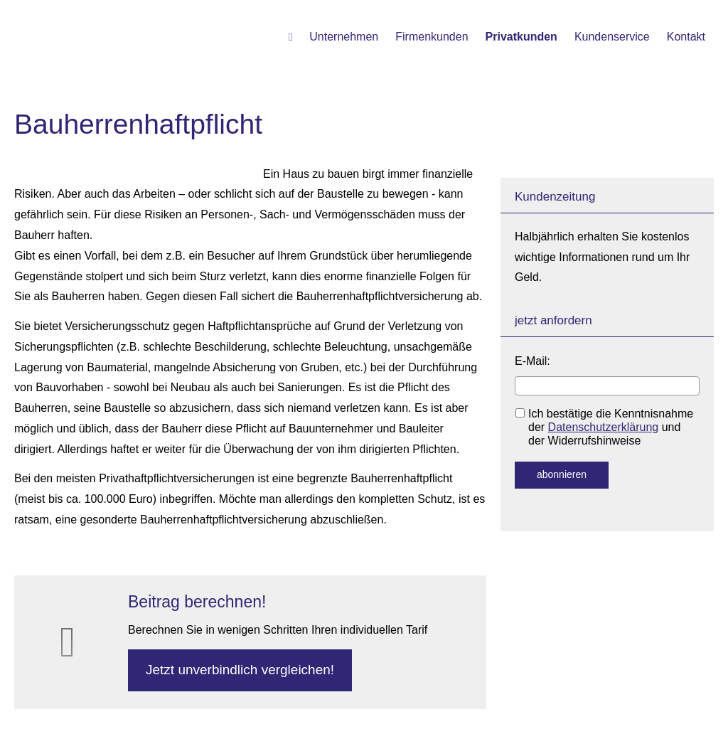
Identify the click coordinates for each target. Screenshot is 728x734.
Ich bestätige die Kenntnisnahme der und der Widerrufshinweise (604, 427)
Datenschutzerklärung (603, 427)
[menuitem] (290, 36)
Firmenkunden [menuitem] (431, 37)
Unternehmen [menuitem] (343, 37)
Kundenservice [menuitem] (612, 37)
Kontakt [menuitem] (686, 37)
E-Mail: (532, 361)
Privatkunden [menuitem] (521, 37)
